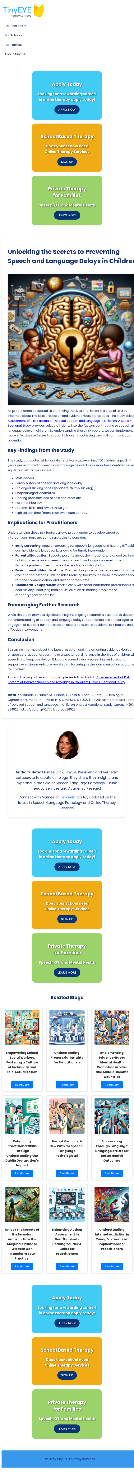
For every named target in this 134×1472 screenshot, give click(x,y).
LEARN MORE (67, 215)
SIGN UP (67, 162)
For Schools (13, 35)
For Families (13, 45)
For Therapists (15, 26)
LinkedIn (68, 797)
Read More (23, 1085)
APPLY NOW (67, 109)
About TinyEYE (15, 54)
